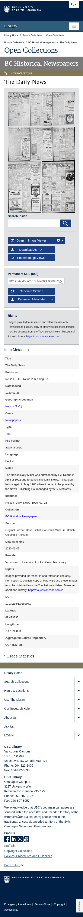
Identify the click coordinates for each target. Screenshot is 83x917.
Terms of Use (42, 904)
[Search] (65, 223)
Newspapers (13, 420)
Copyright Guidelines (18, 851)
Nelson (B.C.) (13, 406)
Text (7, 433)
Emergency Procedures (17, 904)
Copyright (59, 904)
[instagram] (20, 839)
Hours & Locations (16, 690)
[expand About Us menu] (78, 717)
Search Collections (16, 681)
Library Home (13, 673)
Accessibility (11, 909)
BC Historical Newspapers (21, 516)
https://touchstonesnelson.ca (45, 590)
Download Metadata (32, 299)
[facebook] (7, 839)
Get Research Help (17, 708)
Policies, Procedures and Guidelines (28, 856)
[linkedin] (14, 839)
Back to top (13, 865)
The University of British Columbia (30, 9)
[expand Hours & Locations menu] (78, 690)
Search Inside (17, 216)
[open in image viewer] (19, 109)
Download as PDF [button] (27, 249)
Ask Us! (9, 726)
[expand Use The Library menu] (78, 699)
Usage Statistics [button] (19, 656)
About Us (10, 717)
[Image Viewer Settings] (60, 240)
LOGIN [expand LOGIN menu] (9, 735)
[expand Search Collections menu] (78, 681)
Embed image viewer (28, 258)
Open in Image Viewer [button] (28, 240)
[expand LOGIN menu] (78, 735)
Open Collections (31, 50)
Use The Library (14, 699)
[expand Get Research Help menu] (78, 708)
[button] (21, 865)
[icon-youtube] (26, 839)
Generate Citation (27, 291)
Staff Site (10, 845)
